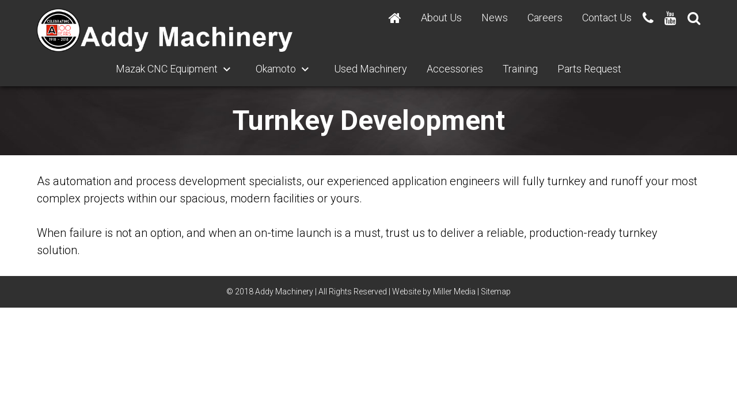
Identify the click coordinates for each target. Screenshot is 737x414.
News (494, 18)
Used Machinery (370, 69)
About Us (441, 18)
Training (520, 69)
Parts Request (589, 69)
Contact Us (607, 18)
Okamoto (276, 69)
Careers (545, 18)
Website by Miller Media (434, 291)
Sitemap (496, 291)
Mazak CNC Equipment (167, 69)
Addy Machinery (284, 291)
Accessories (455, 69)
